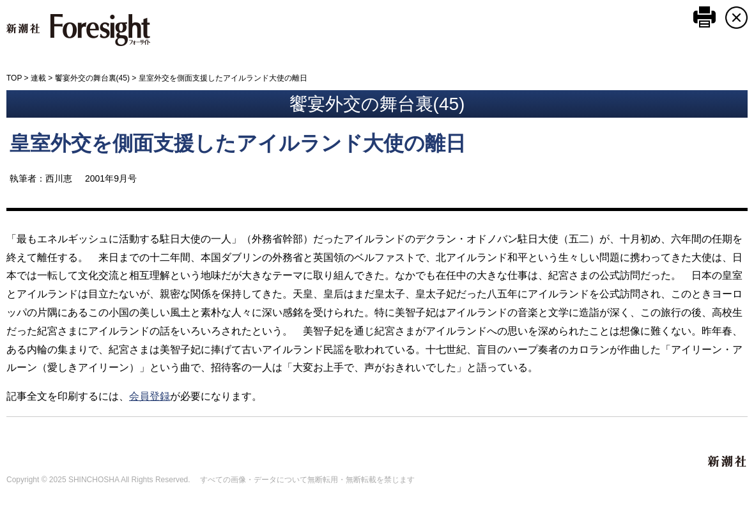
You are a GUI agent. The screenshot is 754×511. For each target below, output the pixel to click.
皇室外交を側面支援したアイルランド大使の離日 (238, 143)
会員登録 (149, 396)
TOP (14, 78)
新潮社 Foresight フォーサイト (78, 30)
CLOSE (736, 17)
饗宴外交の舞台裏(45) (92, 78)
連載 (38, 78)
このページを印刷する (704, 17)
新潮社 (728, 461)
